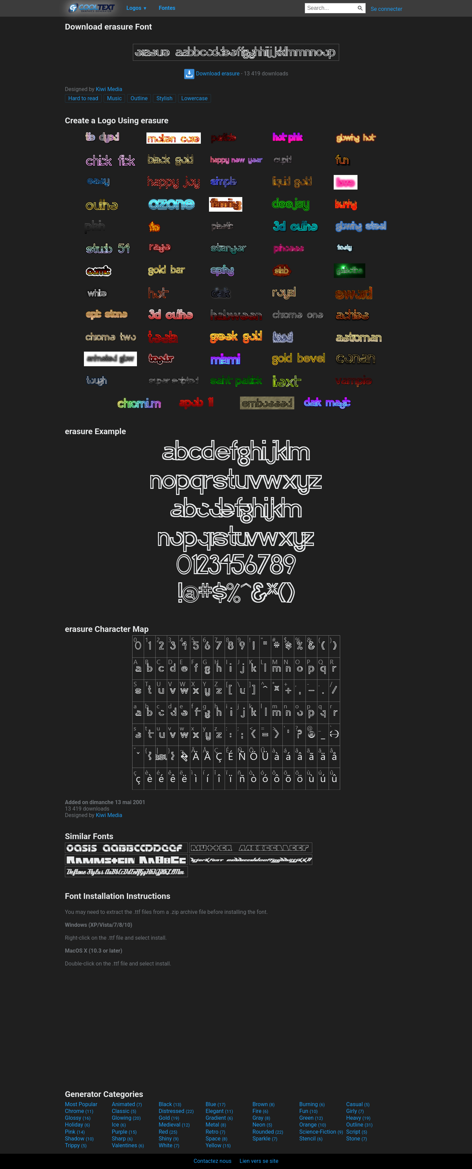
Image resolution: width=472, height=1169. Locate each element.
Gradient (219, 1118)
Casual (358, 1104)
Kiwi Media (109, 89)
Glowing (126, 1118)
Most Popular (81, 1104)
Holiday (77, 1124)
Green (311, 1118)
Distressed (176, 1111)
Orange (312, 1124)
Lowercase (194, 98)
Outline (138, 98)
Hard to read (83, 98)
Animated (127, 1104)
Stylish (164, 98)
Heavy (358, 1118)
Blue (216, 1104)
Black (170, 1104)
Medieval (174, 1124)
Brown (263, 1104)
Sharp (122, 1138)
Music (114, 98)
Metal (216, 1124)
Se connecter (386, 9)
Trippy (76, 1145)
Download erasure (212, 73)
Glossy (78, 1118)
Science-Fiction (321, 1132)
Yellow (218, 1145)
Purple (124, 1132)
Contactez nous (212, 1161)
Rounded (267, 1132)
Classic (124, 1111)
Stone (356, 1138)
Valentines (128, 1145)
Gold (169, 1118)
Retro (215, 1132)
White (169, 1145)
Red (168, 1132)
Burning (312, 1104)
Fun (308, 1111)
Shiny (169, 1138)
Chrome (79, 1111)
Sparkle (264, 1138)
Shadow (79, 1138)
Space (216, 1138)
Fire (260, 1111)
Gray (261, 1118)
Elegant (219, 1111)
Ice (119, 1124)
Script (356, 1132)
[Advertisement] (32, 124)
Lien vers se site (259, 1161)
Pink (75, 1132)
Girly (355, 1111)
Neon (262, 1124)
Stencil (310, 1138)
